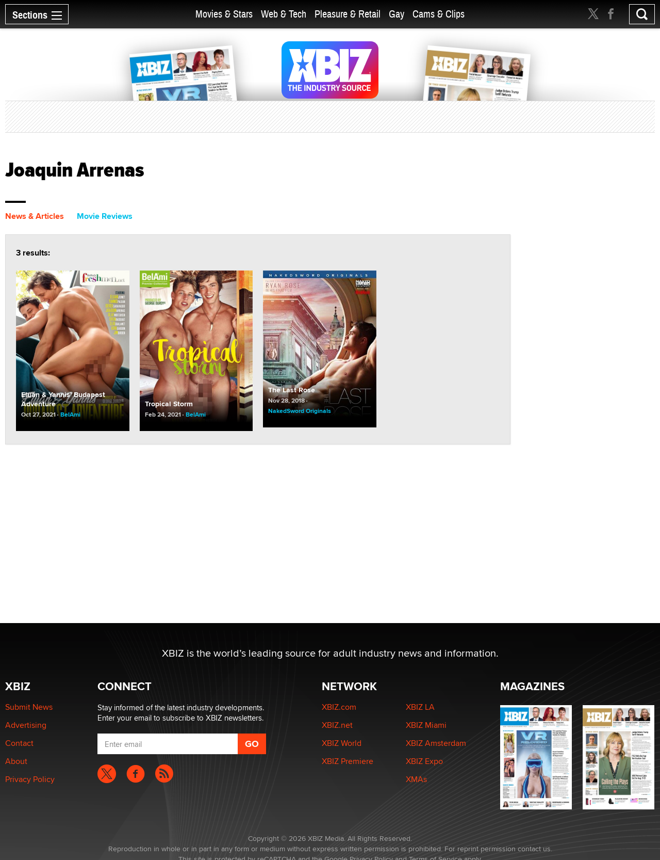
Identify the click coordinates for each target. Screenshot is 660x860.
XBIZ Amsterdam (436, 743)
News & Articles (34, 216)
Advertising (25, 725)
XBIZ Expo (424, 761)
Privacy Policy (30, 779)
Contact (19, 743)
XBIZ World (341, 743)
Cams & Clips (438, 14)
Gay (396, 14)
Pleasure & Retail (348, 14)
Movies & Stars (224, 14)
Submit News (29, 707)
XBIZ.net (337, 725)
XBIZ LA (420, 707)
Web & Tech (283, 14)
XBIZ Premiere (347, 761)
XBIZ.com (339, 707)
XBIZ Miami (426, 725)
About (16, 761)
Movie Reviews (105, 216)
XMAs (416, 779)
